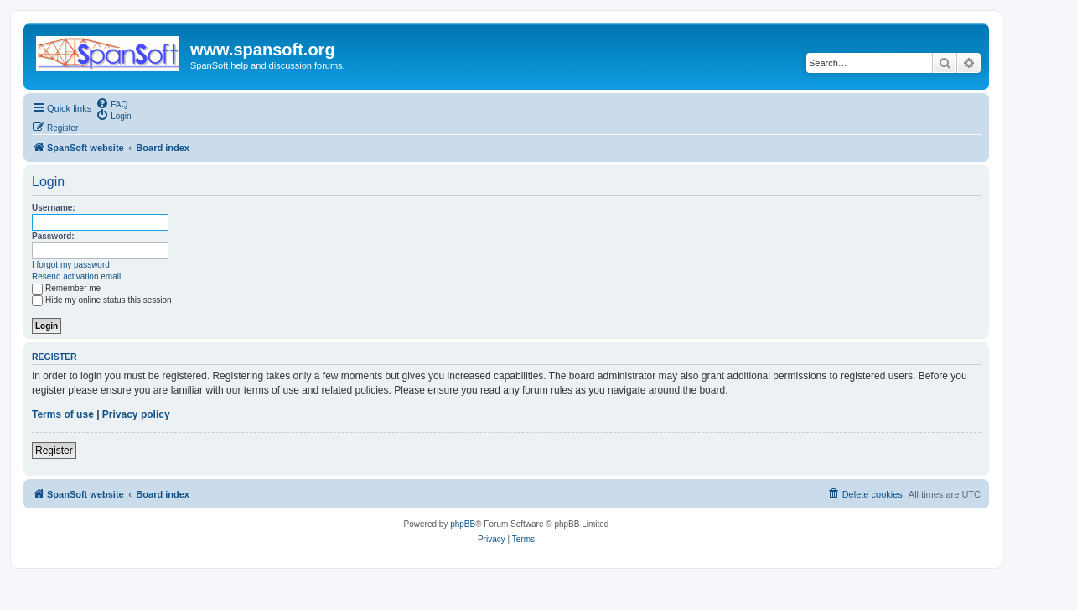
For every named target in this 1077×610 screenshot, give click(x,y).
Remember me (66, 288)
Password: (53, 236)
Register (54, 450)
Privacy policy (136, 414)
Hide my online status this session (102, 300)
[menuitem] (111, 103)
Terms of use (63, 414)
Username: (53, 207)
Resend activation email (76, 276)
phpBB (462, 524)
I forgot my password (71, 264)
